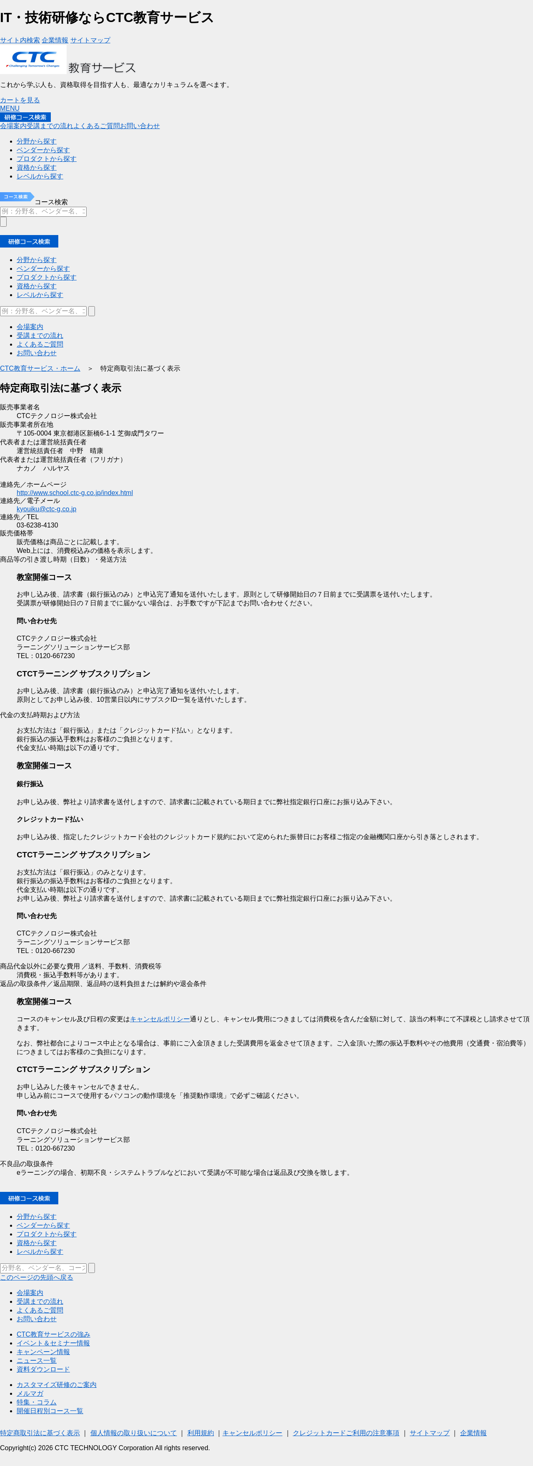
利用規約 (200, 1432)
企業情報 (473, 1432)
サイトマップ (430, 1432)
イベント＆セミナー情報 (53, 1343)
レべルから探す (40, 1251)
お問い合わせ (37, 1318)
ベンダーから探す (43, 1225)
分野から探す (37, 1216)
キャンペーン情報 (43, 1351)
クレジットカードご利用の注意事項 (346, 1432)
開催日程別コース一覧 (50, 1410)
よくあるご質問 (40, 1310)
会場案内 (30, 1292)
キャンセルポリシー (160, 1019)
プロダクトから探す (47, 1234)
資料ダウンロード (43, 1369)
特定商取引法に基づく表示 (40, 1432)
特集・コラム (37, 1402)
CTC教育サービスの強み (53, 1334)
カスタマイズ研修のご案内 (57, 1384)
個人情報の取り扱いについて (133, 1432)
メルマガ (30, 1393)
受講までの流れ (40, 1301)
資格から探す (37, 1242)
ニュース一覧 (37, 1360)
